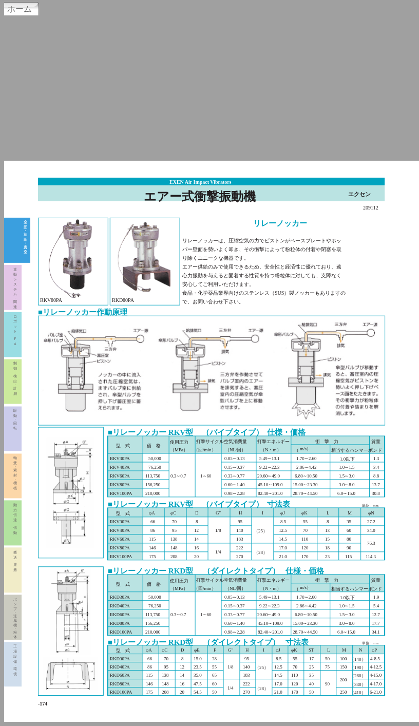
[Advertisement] (209, 87)
